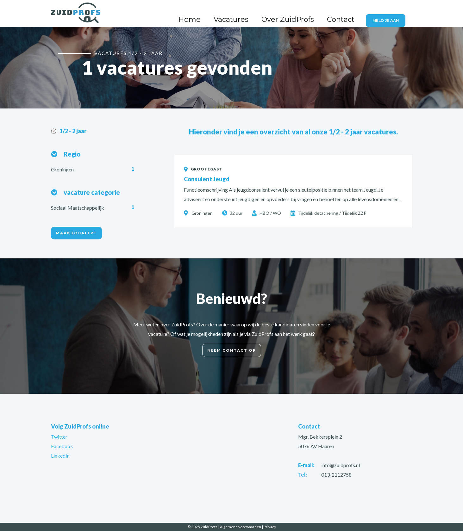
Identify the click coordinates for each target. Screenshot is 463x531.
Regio (72, 154)
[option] (231, 66)
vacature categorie (92, 192)
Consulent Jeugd (206, 179)
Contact (350, 14)
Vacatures (267, 14)
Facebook (62, 446)
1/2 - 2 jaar (72, 130)
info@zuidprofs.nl (340, 465)
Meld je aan (389, 14)
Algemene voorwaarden (240, 526)
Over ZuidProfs (310, 14)
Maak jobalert (76, 233)
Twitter (59, 437)
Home (237, 14)
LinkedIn (60, 456)
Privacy (270, 526)
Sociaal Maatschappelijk (78, 208)
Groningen (63, 169)
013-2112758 (336, 475)
